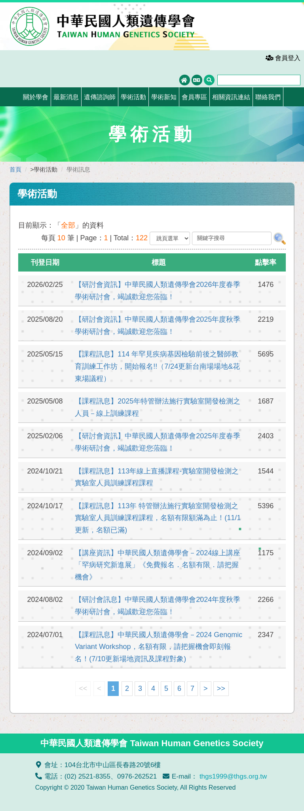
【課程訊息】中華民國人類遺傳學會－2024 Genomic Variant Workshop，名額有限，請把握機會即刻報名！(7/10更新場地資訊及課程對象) (158, 647)
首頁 (15, 169)
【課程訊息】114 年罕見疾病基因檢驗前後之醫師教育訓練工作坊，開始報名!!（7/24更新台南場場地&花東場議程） (157, 366)
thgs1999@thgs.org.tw (233, 776)
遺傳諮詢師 (100, 97)
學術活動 (133, 97)
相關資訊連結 (231, 97)
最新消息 (66, 97)
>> (221, 688)
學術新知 (164, 97)
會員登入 (283, 58)
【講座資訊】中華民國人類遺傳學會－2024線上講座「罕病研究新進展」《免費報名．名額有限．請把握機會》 (157, 565)
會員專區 (194, 97)
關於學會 (35, 97)
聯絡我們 (268, 97)
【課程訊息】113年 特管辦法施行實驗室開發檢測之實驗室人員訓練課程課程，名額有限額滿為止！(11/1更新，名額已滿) (158, 518)
